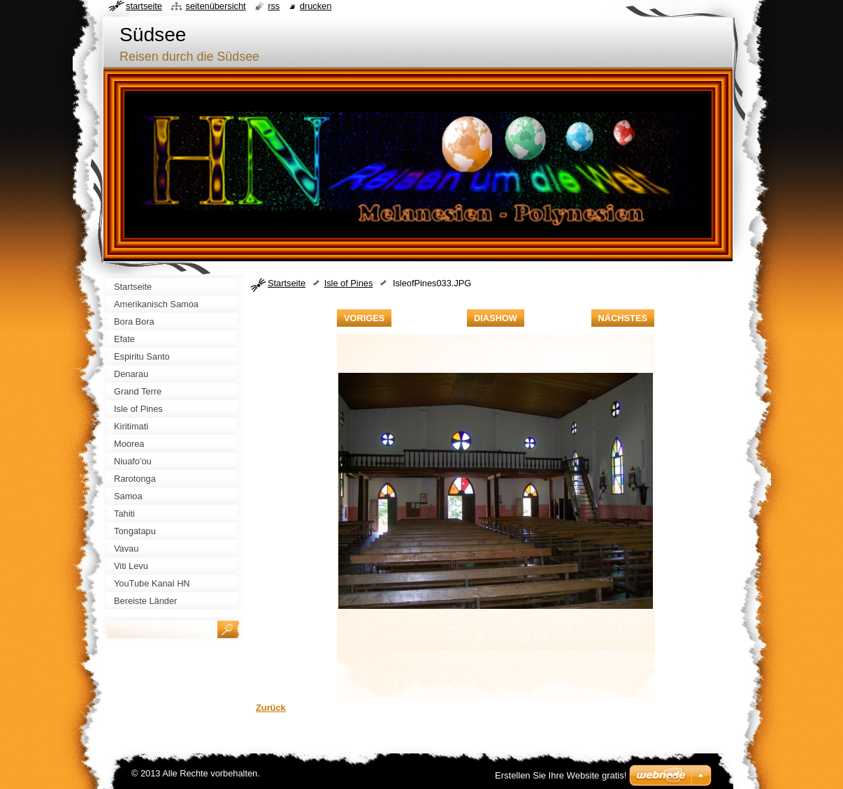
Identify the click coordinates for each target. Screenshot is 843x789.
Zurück (271, 707)
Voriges (364, 318)
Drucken (316, 6)
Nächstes (622, 318)
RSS (274, 6)
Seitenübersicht (215, 6)
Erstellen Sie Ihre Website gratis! (560, 775)
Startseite (286, 283)
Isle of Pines (348, 283)
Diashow (495, 318)
